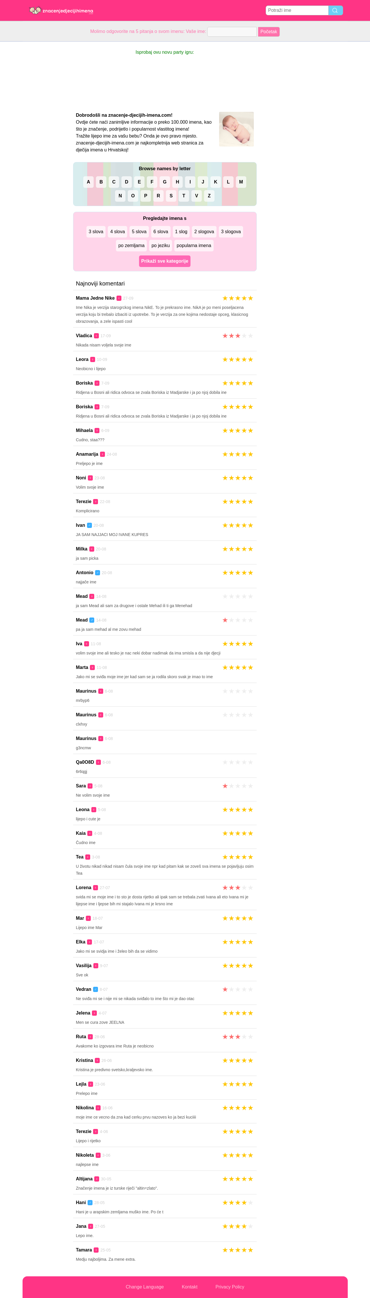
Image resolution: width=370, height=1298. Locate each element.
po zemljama (131, 245)
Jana (81, 1226)
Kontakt (189, 1286)
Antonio (84, 572)
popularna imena (194, 245)
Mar (80, 918)
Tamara (84, 1249)
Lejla (81, 1084)
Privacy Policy (229, 1286)
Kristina (84, 1060)
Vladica (84, 335)
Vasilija (84, 965)
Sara (81, 785)
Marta (82, 667)
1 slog (181, 231)
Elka (81, 941)
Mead (82, 596)
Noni (81, 477)
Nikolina (85, 1107)
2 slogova (204, 231)
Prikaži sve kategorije (164, 261)
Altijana (84, 1178)
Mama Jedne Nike (95, 298)
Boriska (84, 383)
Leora (82, 359)
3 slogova (231, 231)
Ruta (81, 1036)
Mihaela (84, 430)
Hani (81, 1202)
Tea (80, 856)
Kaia (81, 833)
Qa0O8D (85, 762)
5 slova (139, 231)
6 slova (160, 231)
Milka (82, 548)
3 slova (96, 231)
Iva (79, 643)
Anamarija (87, 454)
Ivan (80, 525)
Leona (83, 809)
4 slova (117, 231)
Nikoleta (85, 1155)
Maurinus (86, 691)
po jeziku (160, 245)
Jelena (83, 1012)
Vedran (83, 989)
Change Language (145, 1286)
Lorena (83, 887)
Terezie (84, 501)
